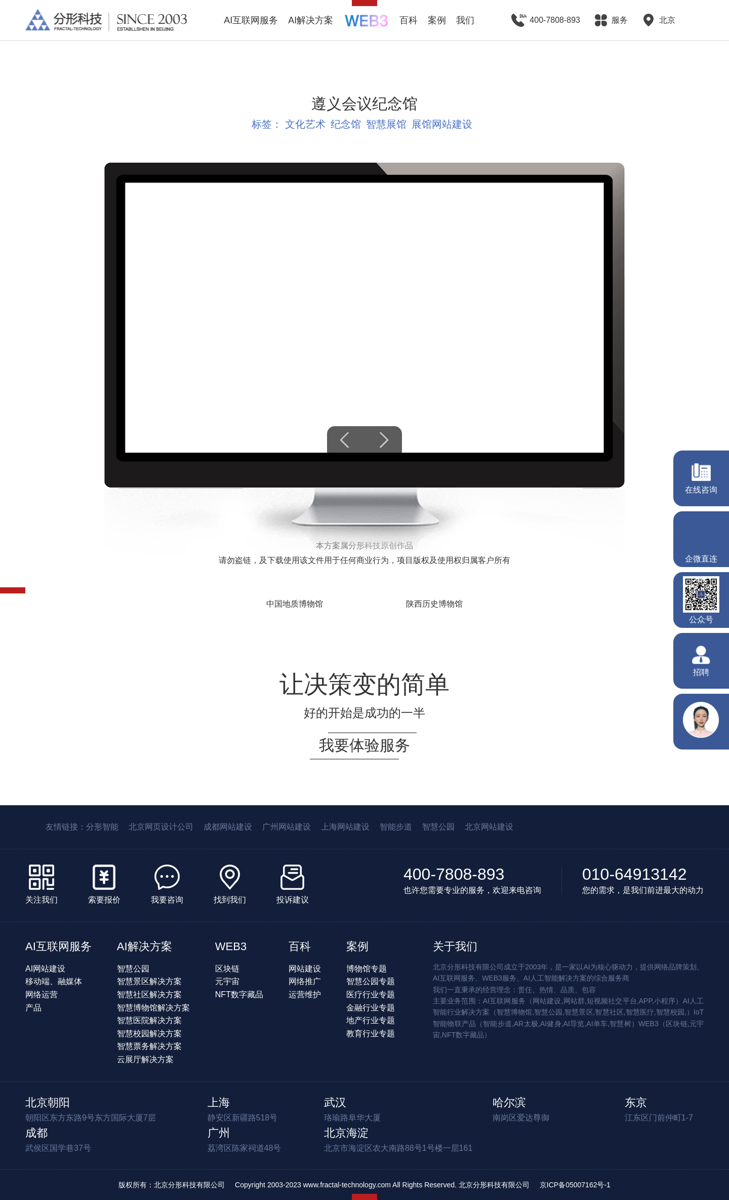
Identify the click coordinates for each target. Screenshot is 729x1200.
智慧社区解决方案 (149, 994)
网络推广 (305, 981)
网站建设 (305, 968)
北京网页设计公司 (161, 826)
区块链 (227, 968)
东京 (636, 1102)
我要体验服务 (364, 745)
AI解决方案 (310, 20)
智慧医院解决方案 (149, 1020)
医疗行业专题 (370, 994)
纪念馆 (346, 124)
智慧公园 (438, 826)
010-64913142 (634, 874)
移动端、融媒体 (53, 981)
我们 (465, 20)
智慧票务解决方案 (149, 1046)
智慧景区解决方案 (149, 981)
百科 (408, 20)
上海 (219, 1102)
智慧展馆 (386, 124)
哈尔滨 (509, 1102)
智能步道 (396, 826)
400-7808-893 (453, 874)
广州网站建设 (286, 826)
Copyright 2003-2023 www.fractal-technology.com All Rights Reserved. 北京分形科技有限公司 (382, 1185)
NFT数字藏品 (239, 994)
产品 (33, 1007)
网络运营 (41, 994)
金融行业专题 (370, 1007)
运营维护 (305, 994)
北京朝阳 (47, 1102)
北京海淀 (346, 1133)
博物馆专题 (366, 968)
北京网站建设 (489, 826)
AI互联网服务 (251, 20)
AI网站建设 (45, 968)
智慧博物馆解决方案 (153, 1007)
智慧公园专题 (370, 981)
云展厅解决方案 (145, 1059)
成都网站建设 (228, 826)
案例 (437, 20)
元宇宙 (227, 981)
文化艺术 (305, 124)
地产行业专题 (370, 1020)
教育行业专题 (370, 1033)
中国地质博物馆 (294, 603)
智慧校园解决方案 (149, 1033)
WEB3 (231, 946)
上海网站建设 (345, 826)
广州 (219, 1133)
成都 (36, 1133)
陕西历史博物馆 (434, 603)
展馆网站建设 (442, 124)
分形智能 (102, 826)
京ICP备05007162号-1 (575, 1185)
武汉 (335, 1102)
